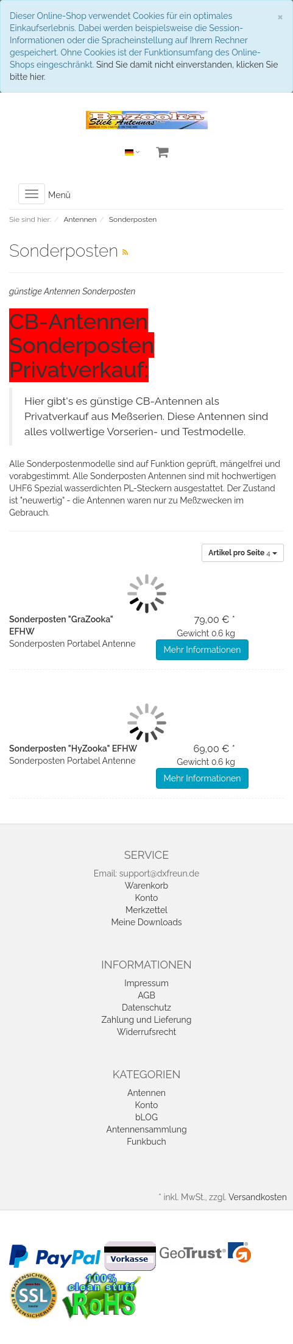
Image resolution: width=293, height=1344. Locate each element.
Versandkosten (257, 1197)
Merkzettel (146, 910)
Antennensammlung (146, 1129)
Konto (146, 898)
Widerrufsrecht (147, 1032)
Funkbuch (146, 1142)
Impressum (146, 983)
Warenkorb (147, 886)
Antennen (146, 1093)
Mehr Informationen (202, 650)
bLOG (146, 1117)
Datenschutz (146, 1007)
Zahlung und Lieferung (147, 1020)
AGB (146, 995)
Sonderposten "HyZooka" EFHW (73, 748)
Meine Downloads (146, 922)
